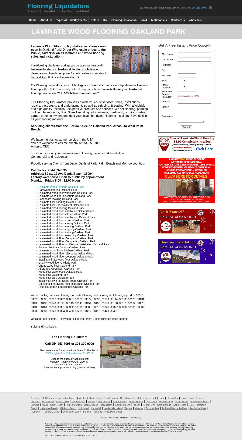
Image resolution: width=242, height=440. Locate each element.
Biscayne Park (149, 398)
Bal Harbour (48, 398)
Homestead (48, 401)
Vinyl (144, 20)
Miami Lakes (104, 401)
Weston (82, 398)
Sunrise (87, 411)
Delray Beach (91, 405)
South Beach (56, 405)
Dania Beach (179, 405)
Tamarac (97, 411)
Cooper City (149, 405)
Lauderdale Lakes (113, 408)
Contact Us (178, 20)
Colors (95, 20)
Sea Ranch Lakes (72, 411)
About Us (46, 20)
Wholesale (195, 20)
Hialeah (136, 405)
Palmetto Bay (166, 401)
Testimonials (159, 20)
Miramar (139, 408)
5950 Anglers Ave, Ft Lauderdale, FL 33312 (69, 353)
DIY (105, 20)
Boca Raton (106, 405)
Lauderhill (96, 408)
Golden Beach (188, 398)
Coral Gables (111, 398)
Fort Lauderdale (74, 405)
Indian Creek (62, 401)
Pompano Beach (51, 411)
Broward (35, 405)
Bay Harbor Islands (66, 398)
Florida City (172, 398)
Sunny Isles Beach (199, 401)
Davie (192, 405)
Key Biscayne (78, 401)
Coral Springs (164, 405)
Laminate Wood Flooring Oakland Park (61, 186)
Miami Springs (136, 401)
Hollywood (83, 408)
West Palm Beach (113, 411)
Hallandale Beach (49, 408)
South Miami (181, 401)
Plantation (36, 411)
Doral (161, 398)
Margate (128, 408)
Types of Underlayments (71, 20)
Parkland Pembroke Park (174, 408)
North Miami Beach (130, 398)
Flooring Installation (124, 20)
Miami (45, 405)
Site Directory (135, 418)
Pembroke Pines (197, 408)
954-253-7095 (199, 7)
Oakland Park (152, 408)
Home (32, 20)
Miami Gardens (122, 405)
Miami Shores (119, 401)
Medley (91, 401)
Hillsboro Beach (68, 408)
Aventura (35, 398)
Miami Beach (95, 398)
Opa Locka (151, 401)
